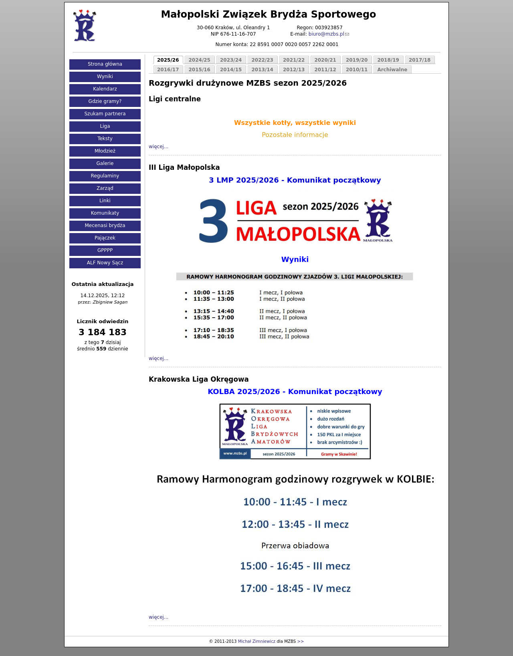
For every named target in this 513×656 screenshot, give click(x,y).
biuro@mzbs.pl (326, 34)
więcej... (158, 146)
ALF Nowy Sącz (105, 263)
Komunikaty (105, 213)
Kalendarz (105, 89)
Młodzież (105, 151)
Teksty (105, 138)
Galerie (104, 163)
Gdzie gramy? (105, 101)
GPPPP (105, 250)
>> (300, 641)
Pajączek (105, 238)
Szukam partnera (104, 114)
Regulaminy (105, 176)
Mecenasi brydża (105, 225)
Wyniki (105, 76)
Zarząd (105, 188)
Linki (105, 200)
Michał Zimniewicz (256, 641)
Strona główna (105, 64)
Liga (105, 126)
